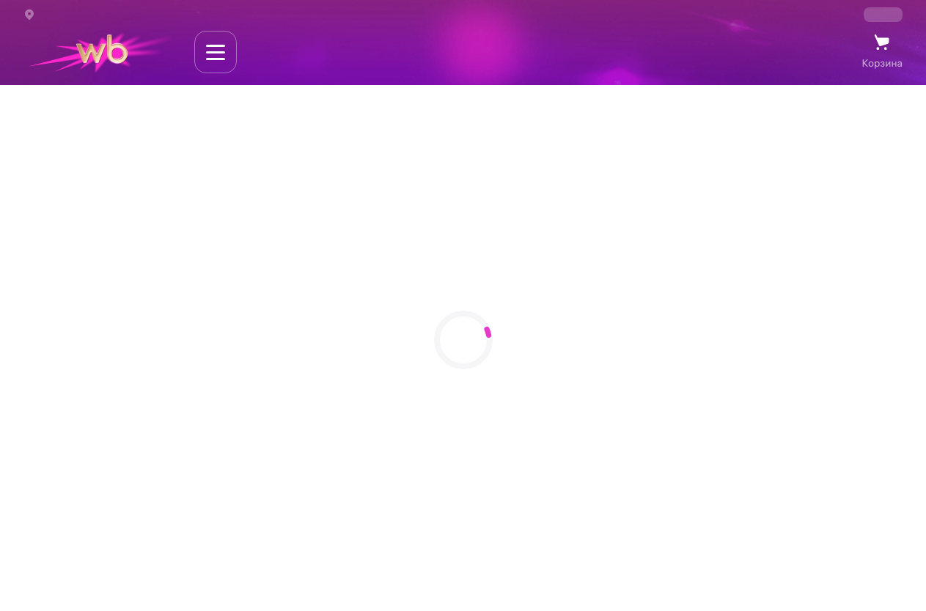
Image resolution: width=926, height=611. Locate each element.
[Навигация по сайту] (215, 52)
